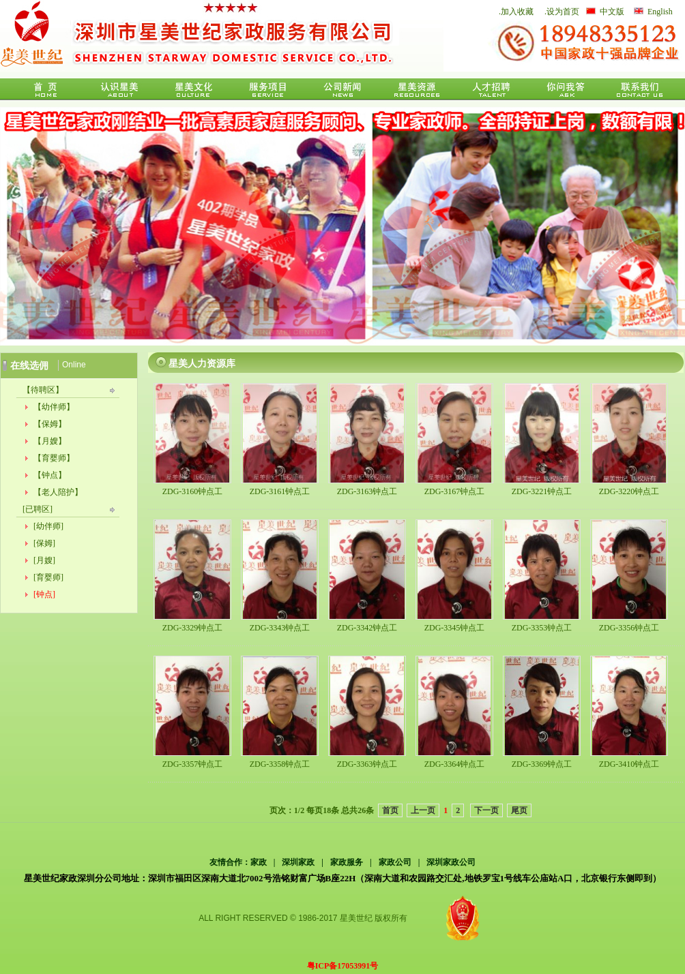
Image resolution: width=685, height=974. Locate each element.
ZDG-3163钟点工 (367, 491)
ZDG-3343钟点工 (280, 628)
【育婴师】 (53, 458)
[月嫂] (44, 560)
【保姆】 (49, 424)
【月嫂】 (49, 441)
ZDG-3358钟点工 (280, 764)
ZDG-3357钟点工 (192, 764)
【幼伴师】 (53, 407)
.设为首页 (561, 11)
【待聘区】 (43, 390)
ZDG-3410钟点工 (629, 764)
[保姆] (44, 543)
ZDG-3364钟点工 (454, 764)
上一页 (423, 810)
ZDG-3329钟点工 (192, 628)
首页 (390, 810)
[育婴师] (48, 577)
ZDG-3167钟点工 (454, 491)
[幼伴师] (48, 526)
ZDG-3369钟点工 (542, 764)
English (660, 11)
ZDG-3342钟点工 (367, 628)
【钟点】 (49, 475)
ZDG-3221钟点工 (542, 491)
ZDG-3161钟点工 (280, 491)
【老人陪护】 (58, 492)
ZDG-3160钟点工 (192, 491)
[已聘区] (38, 509)
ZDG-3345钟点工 (454, 628)
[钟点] (44, 594)
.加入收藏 (516, 11)
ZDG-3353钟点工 (542, 628)
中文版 (612, 11)
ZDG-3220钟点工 (629, 491)
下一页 (486, 810)
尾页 (519, 810)
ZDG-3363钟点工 (367, 764)
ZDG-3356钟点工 (629, 628)
